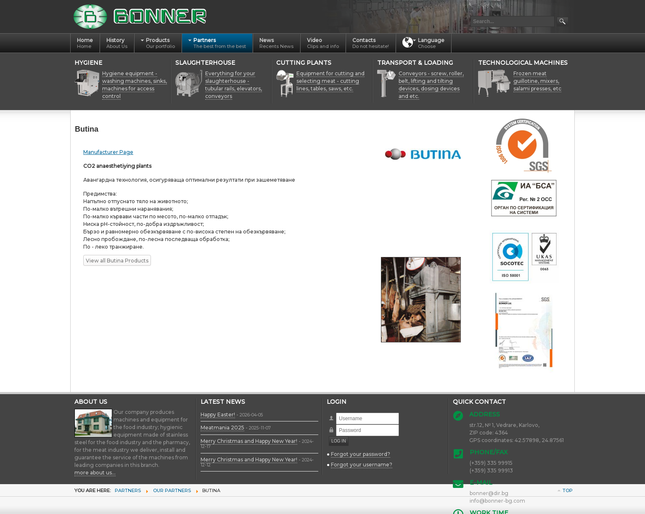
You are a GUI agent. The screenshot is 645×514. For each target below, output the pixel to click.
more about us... (95, 472)
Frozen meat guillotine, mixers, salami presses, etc (537, 81)
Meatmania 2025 (222, 427)
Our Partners (172, 490)
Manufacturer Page (108, 152)
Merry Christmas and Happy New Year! (249, 441)
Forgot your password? (360, 454)
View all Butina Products (117, 260)
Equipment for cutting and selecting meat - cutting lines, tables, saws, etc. (330, 81)
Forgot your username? (361, 464)
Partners (128, 490)
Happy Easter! (218, 414)
